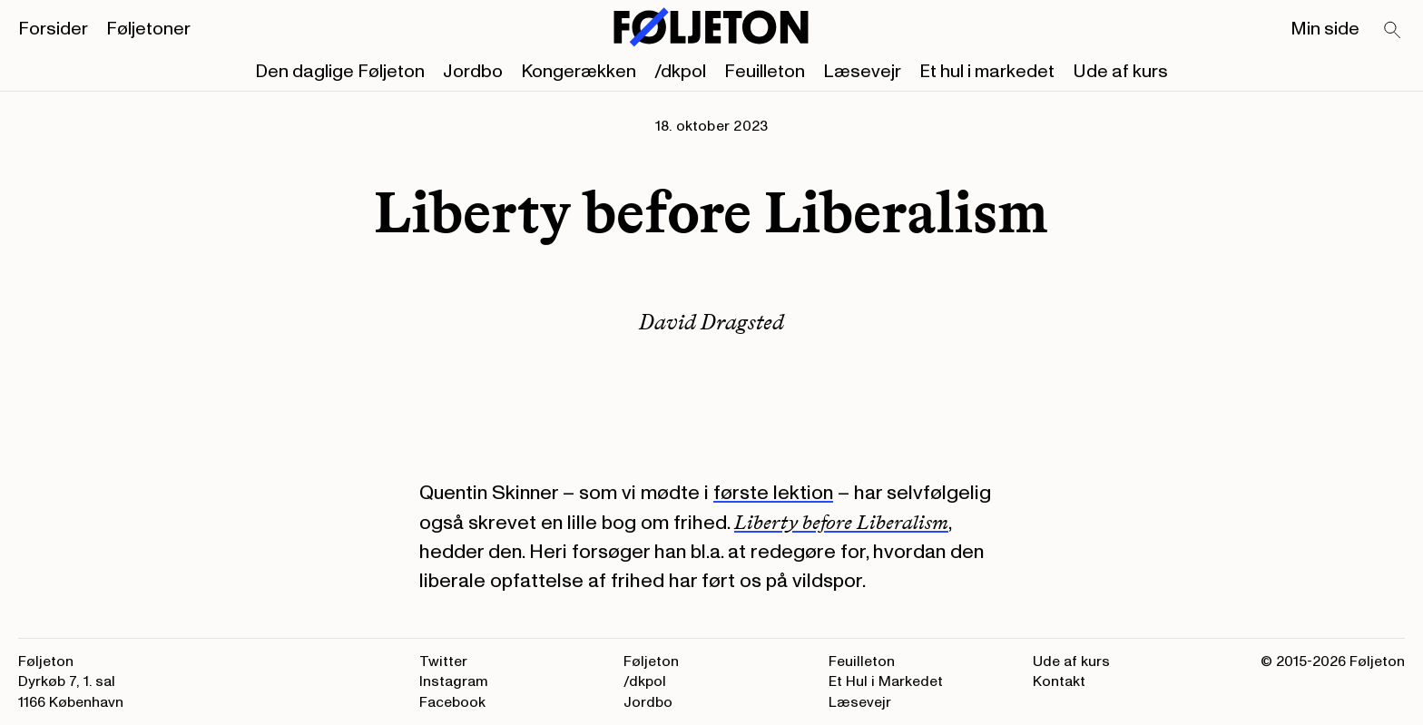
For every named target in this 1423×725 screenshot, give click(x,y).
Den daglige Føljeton (340, 71)
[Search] (1393, 31)
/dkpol (680, 71)
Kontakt (1059, 681)
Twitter (443, 661)
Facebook (452, 702)
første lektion (773, 492)
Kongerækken (578, 71)
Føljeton (651, 661)
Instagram (453, 681)
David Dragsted (711, 322)
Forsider (53, 29)
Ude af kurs (1120, 71)
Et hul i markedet (987, 71)
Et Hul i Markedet (886, 681)
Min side (1325, 29)
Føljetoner (148, 29)
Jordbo (473, 71)
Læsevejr (862, 71)
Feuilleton (764, 71)
